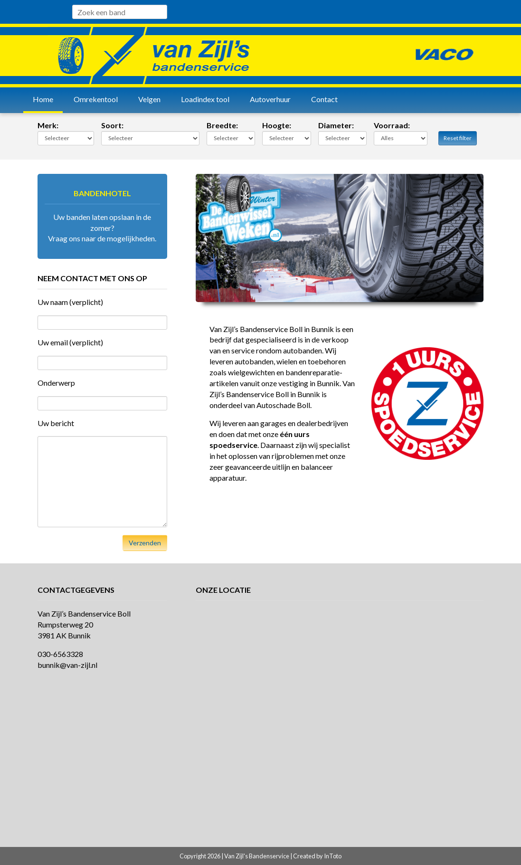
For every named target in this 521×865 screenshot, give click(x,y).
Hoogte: (276, 125)
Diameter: (336, 125)
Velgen (149, 99)
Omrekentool (96, 99)
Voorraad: (392, 125)
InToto (332, 856)
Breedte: (222, 125)
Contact (324, 99)
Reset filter (458, 138)
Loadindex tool (205, 99)
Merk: (48, 125)
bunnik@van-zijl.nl (67, 664)
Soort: (112, 125)
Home (43, 99)
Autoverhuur (270, 99)
